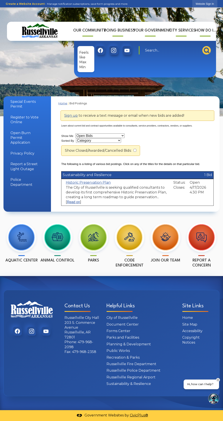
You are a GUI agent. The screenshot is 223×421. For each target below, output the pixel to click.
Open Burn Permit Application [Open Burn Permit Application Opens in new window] (20, 138)
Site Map (189, 324)
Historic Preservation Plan (88, 182)
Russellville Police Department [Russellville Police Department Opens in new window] (133, 370)
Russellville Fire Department (131, 364)
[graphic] (100, 49)
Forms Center (118, 331)
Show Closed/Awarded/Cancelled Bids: (98, 150)
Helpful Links (120, 306)
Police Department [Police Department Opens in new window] (21, 182)
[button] (206, 49)
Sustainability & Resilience (128, 384)
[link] (205, 4)
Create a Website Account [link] (25, 3)
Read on (73, 202)
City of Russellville (122, 318)
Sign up (71, 115)
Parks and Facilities (122, 337)
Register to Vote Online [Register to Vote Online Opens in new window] (24, 119)
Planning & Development (128, 344)
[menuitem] (88, 30)
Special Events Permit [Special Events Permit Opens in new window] (23, 104)
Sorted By (67, 140)
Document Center (122, 324)
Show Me (67, 136)
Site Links (193, 306)
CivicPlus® (139, 415)
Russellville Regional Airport (130, 377)
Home (62, 103)
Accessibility (192, 331)
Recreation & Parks (123, 357)
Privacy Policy (22, 153)
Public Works (118, 351)
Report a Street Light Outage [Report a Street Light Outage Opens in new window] (24, 166)
